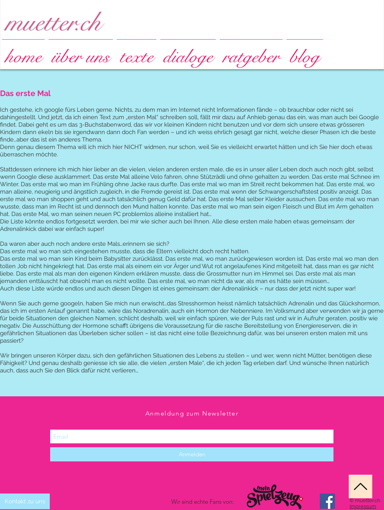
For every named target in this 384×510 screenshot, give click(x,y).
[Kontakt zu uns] (25, 501)
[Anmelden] (191, 454)
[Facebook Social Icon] (327, 501)
